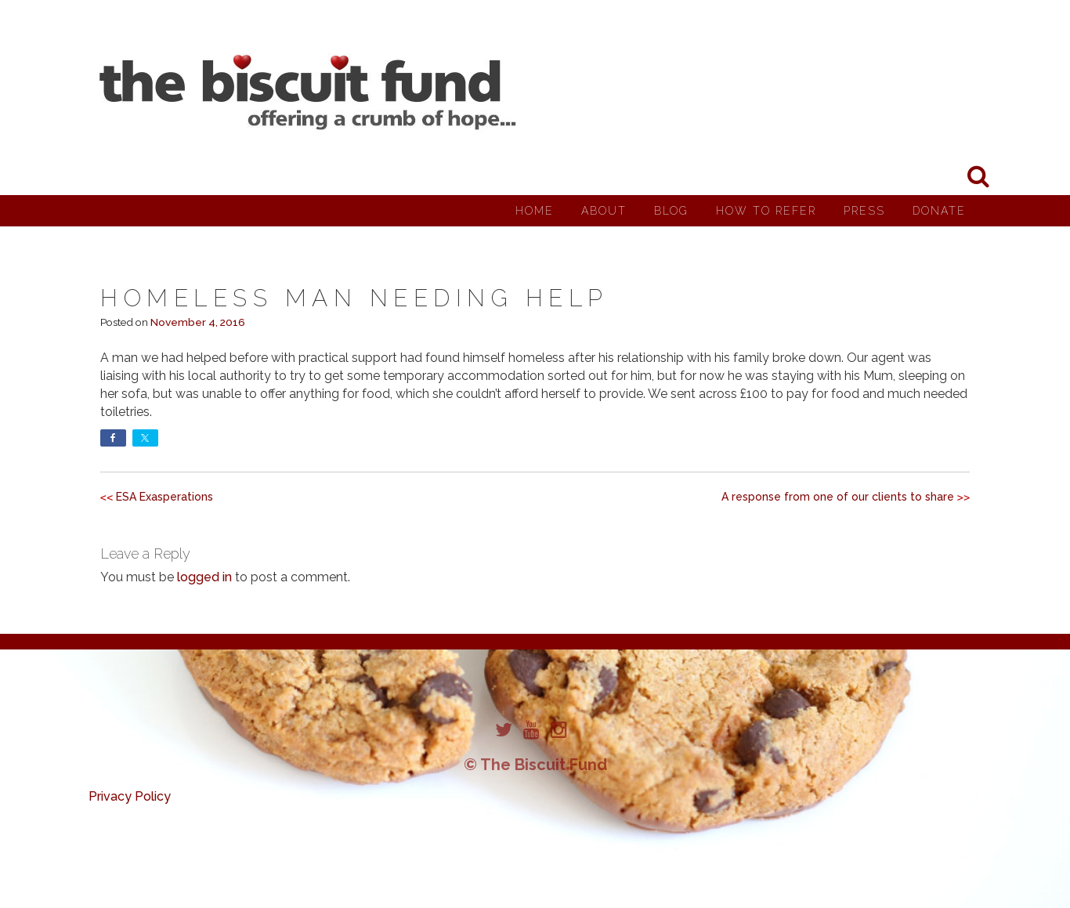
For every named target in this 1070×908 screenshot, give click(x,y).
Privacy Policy (130, 796)
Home (534, 210)
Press (864, 210)
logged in (204, 577)
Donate (939, 210)
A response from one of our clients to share (837, 496)
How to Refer (766, 210)
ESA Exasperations (164, 496)
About (604, 210)
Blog (671, 210)
